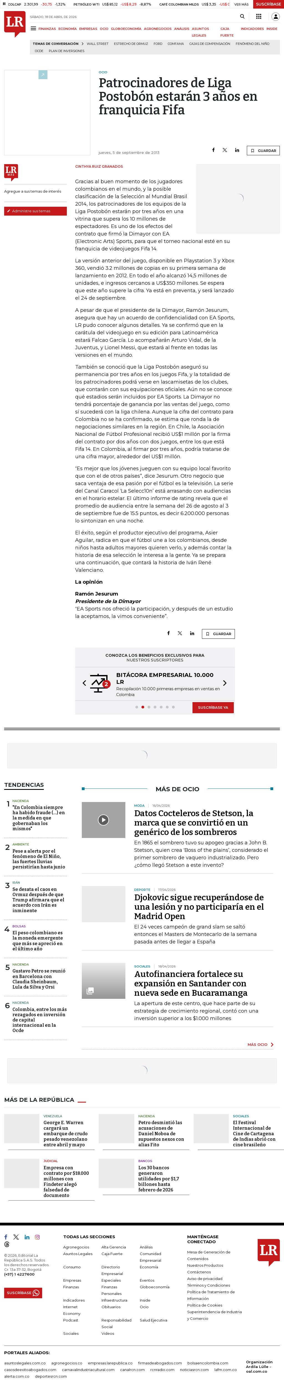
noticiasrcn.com (194, 1369)
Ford (158, 44)
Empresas (72, 1280)
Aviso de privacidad (204, 1278)
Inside (145, 1300)
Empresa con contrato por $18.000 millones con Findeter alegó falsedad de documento (66, 1181)
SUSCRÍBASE (268, 4)
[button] (82, 683)
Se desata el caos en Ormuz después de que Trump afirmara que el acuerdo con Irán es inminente (38, 900)
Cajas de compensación (209, 44)
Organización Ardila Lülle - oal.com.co (259, 1366)
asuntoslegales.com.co (25, 1363)
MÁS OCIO (257, 1044)
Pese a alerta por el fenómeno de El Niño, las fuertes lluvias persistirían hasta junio (38, 859)
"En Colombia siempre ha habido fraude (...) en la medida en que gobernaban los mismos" (38, 818)
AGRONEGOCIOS (158, 29)
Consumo (72, 1266)
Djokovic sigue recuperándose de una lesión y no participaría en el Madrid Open (199, 907)
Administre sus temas (28, 211)
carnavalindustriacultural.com (88, 1369)
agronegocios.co (66, 1363)
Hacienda (20, 801)
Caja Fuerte (112, 1253)
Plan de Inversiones (66, 51)
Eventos (147, 1280)
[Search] (242, 16)
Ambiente (20, 844)
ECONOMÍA (68, 29)
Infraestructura (114, 1300)
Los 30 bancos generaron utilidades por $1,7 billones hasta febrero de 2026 (158, 1178)
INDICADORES (252, 29)
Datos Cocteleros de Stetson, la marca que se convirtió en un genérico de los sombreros (193, 822)
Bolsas (19, 926)
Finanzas (71, 1286)
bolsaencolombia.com (207, 1363)
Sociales (241, 1116)
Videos (108, 1333)
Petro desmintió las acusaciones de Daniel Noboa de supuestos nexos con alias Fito (161, 1133)
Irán (16, 882)
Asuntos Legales (77, 1253)
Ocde (39, 51)
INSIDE (272, 29)
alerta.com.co (16, 1376)
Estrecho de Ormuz (131, 44)
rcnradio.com (162, 1369)
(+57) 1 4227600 (19, 1274)
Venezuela (53, 1116)
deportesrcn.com (51, 1376)
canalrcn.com (132, 1369)
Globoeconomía (154, 1286)
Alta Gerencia (114, 1247)
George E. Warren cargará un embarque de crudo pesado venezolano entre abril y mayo (66, 1133)
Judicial (51, 1161)
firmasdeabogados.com (160, 1363)
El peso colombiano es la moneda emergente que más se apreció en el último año (37, 940)
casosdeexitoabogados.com (30, 1369)
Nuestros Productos (205, 1265)
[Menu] (34, 28)
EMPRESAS (88, 29)
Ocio (144, 1306)
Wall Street (97, 44)
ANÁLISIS (181, 29)
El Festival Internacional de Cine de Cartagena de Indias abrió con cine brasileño (254, 1133)
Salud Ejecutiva (153, 1320)
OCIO (104, 29)
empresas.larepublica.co (110, 1363)
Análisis (146, 1247)
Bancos (145, 1161)
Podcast (70, 1320)
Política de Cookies (204, 1305)
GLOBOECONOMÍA (126, 29)
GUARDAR (263, 150)
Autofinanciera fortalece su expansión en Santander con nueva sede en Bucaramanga (191, 983)
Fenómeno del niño (252, 44)
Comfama (176, 44)
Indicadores (74, 1300)
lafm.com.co (225, 1369)
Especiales (111, 1280)
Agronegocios (76, 1247)
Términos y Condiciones (208, 1285)
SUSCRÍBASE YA (213, 707)
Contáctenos (199, 1271)
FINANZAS (47, 29)
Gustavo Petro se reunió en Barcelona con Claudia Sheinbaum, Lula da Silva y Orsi (38, 979)
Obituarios (111, 1306)
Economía (149, 1266)
